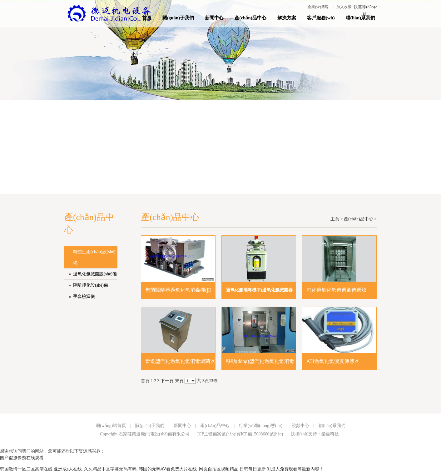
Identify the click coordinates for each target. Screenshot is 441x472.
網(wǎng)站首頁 (111, 425)
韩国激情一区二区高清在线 (26, 469)
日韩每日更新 (253, 469)
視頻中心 (300, 425)
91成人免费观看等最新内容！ (295, 469)
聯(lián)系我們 (360, 17)
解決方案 (286, 17)
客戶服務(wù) (321, 17)
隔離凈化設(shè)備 (90, 285)
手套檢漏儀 (84, 296)
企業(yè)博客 (318, 7)
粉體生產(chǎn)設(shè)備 (94, 257)
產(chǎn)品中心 (250, 17)
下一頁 (167, 381)
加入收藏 (343, 7)
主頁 (334, 219)
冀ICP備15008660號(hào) (259, 434)
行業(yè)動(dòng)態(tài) (260, 425)
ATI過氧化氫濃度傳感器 (332, 361)
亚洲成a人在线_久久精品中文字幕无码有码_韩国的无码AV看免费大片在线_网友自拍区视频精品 (146, 469)
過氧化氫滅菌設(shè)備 (95, 274)
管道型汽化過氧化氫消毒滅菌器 (180, 361)
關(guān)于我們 (178, 17)
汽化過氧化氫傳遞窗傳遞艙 (336, 290)
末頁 (179, 381)
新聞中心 (214, 17)
